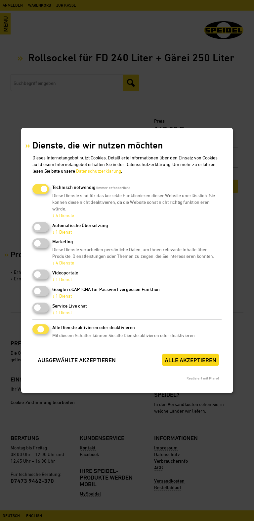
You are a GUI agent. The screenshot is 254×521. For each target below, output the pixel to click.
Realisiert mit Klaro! (203, 378)
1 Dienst (62, 232)
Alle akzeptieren (190, 360)
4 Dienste (63, 215)
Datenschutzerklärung (98, 171)
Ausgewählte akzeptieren (77, 360)
